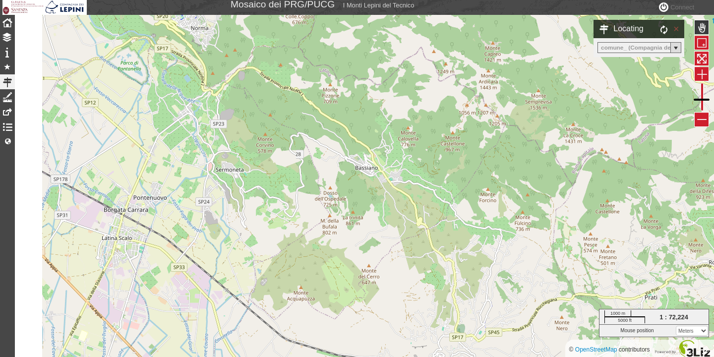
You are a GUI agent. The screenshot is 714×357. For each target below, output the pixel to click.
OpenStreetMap (596, 349)
